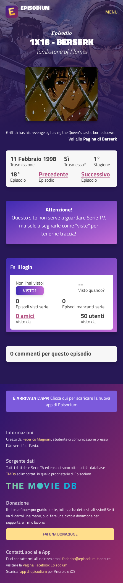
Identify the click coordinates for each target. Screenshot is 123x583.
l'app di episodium (33, 571)
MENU (111, 12)
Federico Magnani (36, 439)
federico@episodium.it (80, 559)
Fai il (21, 267)
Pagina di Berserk (100, 139)
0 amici (25, 315)
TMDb (11, 474)
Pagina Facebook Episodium (45, 565)
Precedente (53, 174)
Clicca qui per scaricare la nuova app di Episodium (61, 401)
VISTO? (29, 290)
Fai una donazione (60, 534)
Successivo (95, 174)
